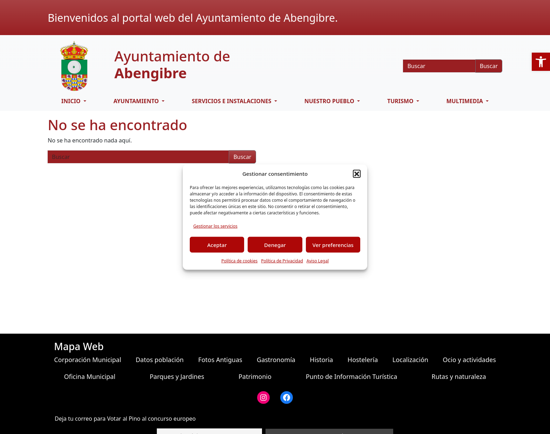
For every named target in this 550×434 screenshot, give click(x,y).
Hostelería (363, 359)
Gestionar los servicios (215, 226)
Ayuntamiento (136, 101)
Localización (410, 359)
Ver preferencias (333, 244)
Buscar (489, 66)
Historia (321, 359)
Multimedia (465, 101)
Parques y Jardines (177, 376)
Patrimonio (255, 376)
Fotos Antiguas (220, 359)
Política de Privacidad (282, 261)
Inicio (71, 101)
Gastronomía (276, 359)
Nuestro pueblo (330, 101)
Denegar (275, 244)
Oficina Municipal (89, 376)
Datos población (160, 359)
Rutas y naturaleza (458, 376)
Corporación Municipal (87, 359)
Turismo (401, 101)
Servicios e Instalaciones (232, 101)
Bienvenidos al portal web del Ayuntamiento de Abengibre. (193, 18)
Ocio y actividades (469, 359)
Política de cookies (239, 261)
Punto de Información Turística (351, 376)
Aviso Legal (318, 261)
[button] (356, 173)
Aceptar (217, 244)
